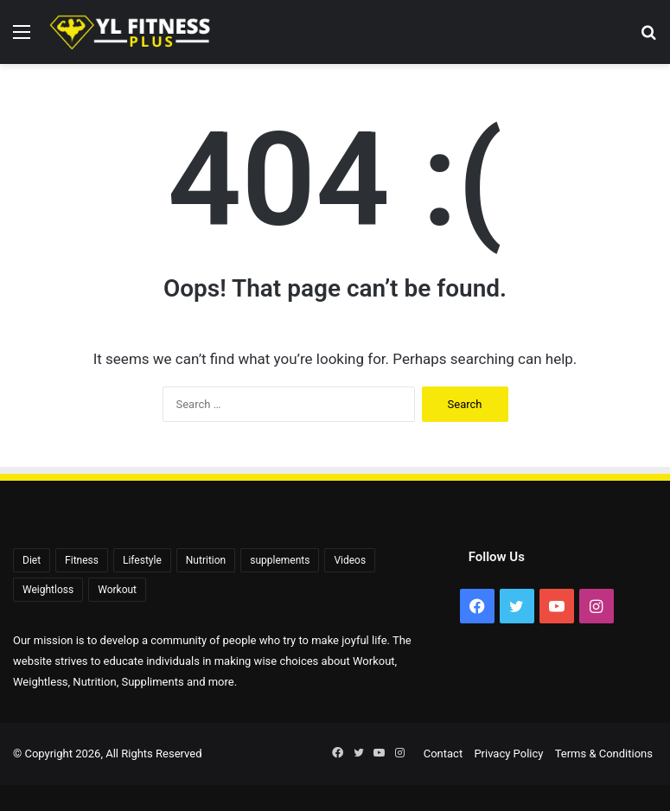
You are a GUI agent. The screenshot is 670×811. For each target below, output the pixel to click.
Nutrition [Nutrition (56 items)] (206, 560)
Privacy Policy (508, 753)
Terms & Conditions (604, 753)
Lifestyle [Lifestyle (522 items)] (142, 560)
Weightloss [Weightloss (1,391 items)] (47, 590)
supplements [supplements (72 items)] (279, 560)
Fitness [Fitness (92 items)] (82, 560)
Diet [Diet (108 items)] (31, 560)
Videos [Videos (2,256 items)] (350, 560)
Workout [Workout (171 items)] (117, 590)
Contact (443, 753)
